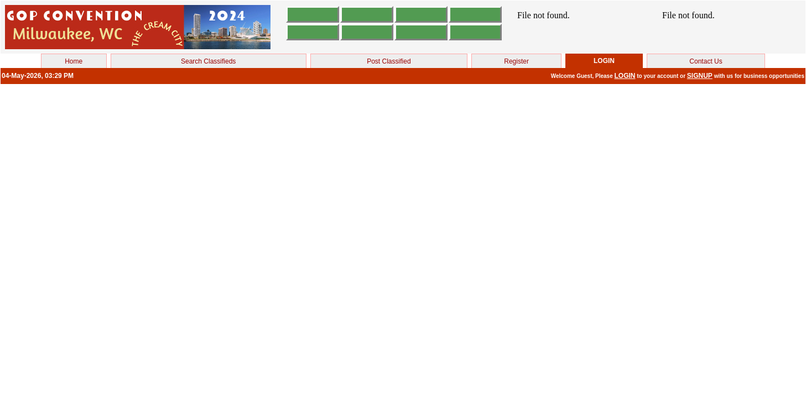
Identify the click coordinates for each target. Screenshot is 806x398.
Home (73, 61)
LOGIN (625, 76)
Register (516, 61)
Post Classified (388, 61)
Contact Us (705, 61)
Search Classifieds (208, 61)
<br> (582, 27)
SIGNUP (700, 76)
